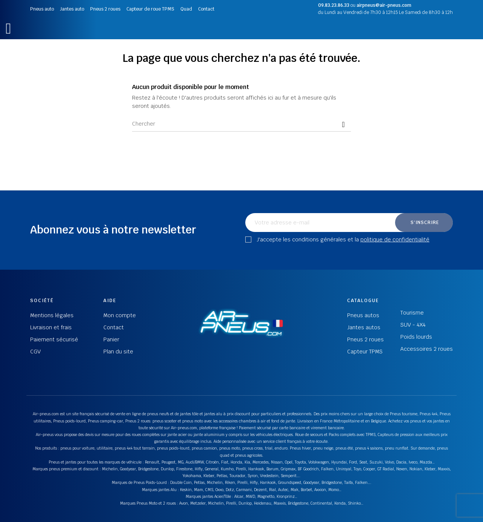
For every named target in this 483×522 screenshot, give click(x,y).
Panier (111, 339)
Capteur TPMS (365, 351)
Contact (206, 9)
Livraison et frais (51, 327)
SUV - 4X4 (413, 324)
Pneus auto (42, 9)
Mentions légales (52, 315)
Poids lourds (416, 336)
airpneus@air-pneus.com (384, 5)
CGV (35, 351)
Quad (186, 9)
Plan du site (118, 351)
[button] (8, 28)
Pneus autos (363, 315)
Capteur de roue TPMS (150, 9)
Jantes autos (363, 327)
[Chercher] (241, 124)
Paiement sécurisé (54, 339)
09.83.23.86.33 (333, 5)
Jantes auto (72, 9)
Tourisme (412, 312)
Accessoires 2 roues (426, 348)
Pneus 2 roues (105, 9)
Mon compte (119, 315)
